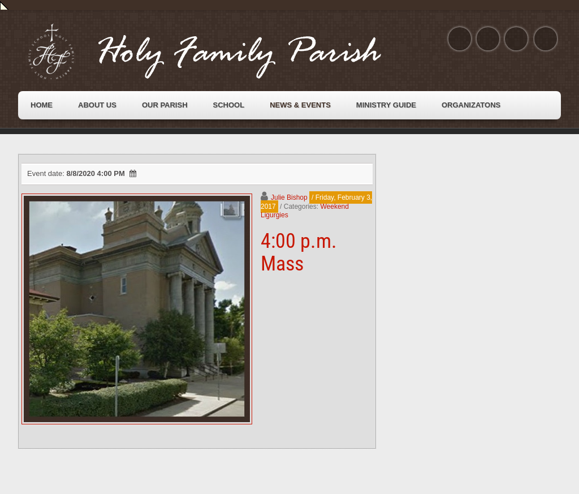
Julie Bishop (289, 197)
